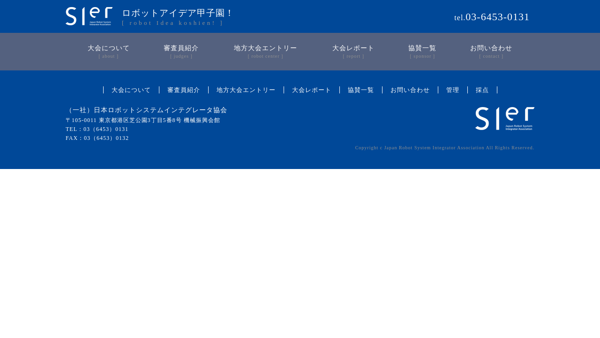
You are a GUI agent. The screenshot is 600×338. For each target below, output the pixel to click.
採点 (482, 89)
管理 (452, 89)
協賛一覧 (361, 89)
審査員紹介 (183, 89)
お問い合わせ (410, 89)
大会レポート (311, 89)
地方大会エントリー (246, 89)
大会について (131, 89)
